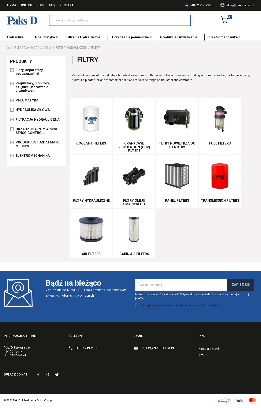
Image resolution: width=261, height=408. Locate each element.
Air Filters (91, 254)
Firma (11, 5)
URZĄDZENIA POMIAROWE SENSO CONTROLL (37, 131)
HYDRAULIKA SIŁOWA (33, 110)
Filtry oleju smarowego (134, 202)
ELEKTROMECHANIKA (33, 156)
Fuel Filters (220, 143)
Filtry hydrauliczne (91, 201)
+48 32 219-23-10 (201, 5)
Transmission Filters (220, 201)
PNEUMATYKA (27, 100)
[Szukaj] (120, 20)
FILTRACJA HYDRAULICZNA (38, 120)
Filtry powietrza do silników (177, 145)
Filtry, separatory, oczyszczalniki (30, 72)
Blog (40, 5)
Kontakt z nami (209, 348)
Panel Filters (177, 201)
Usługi (26, 5)
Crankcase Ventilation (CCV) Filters (134, 147)
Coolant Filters (91, 143)
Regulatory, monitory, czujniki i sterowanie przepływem (33, 87)
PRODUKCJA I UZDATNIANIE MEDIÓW (38, 144)
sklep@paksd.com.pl (240, 5)
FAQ (52, 5)
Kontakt (67, 5)
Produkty (21, 61)
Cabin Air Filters (134, 254)
